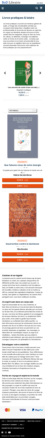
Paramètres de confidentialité (13, 428)
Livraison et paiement (9, 424)
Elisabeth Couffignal (24, 90)
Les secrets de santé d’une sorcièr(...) (23, 87)
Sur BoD (40, 3)
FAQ (21, 424)
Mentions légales (34, 421)
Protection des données (16, 421)
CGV (3, 421)
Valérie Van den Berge (22, 175)
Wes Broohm (22, 249)
